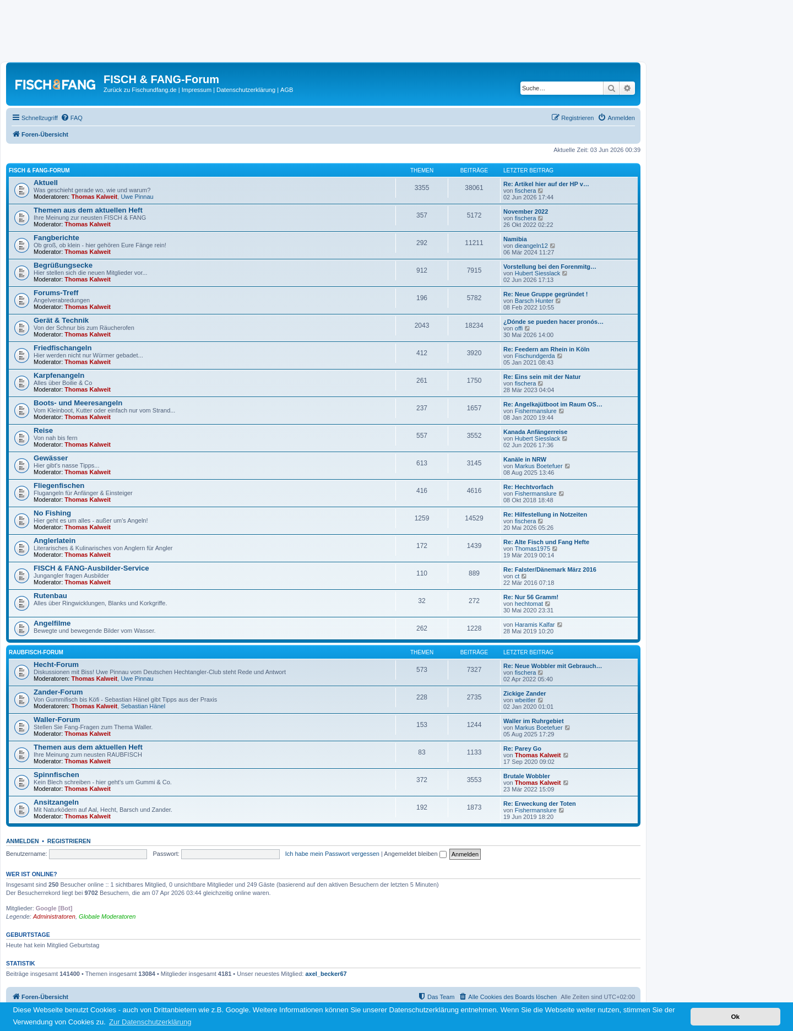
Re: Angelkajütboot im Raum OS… (552, 404)
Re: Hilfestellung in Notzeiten (545, 514)
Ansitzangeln (56, 802)
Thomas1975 (532, 548)
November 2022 (525, 211)
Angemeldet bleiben (415, 853)
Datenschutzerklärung (245, 89)
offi (519, 328)
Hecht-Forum (56, 664)
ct (517, 576)
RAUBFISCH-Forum (36, 652)
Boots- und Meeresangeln (78, 403)
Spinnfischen (56, 774)
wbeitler (525, 700)
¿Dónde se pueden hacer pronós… (553, 321)
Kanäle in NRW (524, 459)
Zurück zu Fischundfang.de (140, 89)
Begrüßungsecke (63, 265)
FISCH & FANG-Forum (39, 170)
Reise (43, 430)
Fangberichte (56, 238)
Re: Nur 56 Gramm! (530, 597)
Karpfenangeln (59, 375)
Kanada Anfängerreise (535, 431)
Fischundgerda (535, 355)
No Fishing (52, 513)
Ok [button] (735, 1016)
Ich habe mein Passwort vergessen (332, 853)
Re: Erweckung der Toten (539, 803)
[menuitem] (72, 117)
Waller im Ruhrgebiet (533, 721)
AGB (286, 89)
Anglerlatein (54, 540)
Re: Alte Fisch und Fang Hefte (546, 542)
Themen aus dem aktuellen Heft (88, 210)
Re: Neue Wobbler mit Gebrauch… (552, 666)
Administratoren (54, 916)
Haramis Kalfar (535, 624)
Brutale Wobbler (526, 776)
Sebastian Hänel (143, 706)
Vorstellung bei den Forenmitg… (549, 266)
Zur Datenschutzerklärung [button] (150, 1022)
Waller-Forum (57, 719)
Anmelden (22, 841)
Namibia (515, 239)
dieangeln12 (531, 245)
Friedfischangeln (63, 348)
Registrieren (69, 841)
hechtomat (529, 603)
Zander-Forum (58, 692)
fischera (525, 190)
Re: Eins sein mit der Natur (542, 376)
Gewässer (51, 458)
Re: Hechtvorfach (528, 487)
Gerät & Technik (61, 320)
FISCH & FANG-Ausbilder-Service (91, 568)
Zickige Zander (524, 693)
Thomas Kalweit (95, 196)
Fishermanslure (536, 411)
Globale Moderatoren (107, 916)
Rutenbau (50, 596)
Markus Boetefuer (539, 466)
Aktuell (46, 182)
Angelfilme (52, 623)
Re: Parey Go (522, 748)
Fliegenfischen (59, 485)
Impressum (196, 89)
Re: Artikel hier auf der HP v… (546, 184)
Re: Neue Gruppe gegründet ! (545, 294)
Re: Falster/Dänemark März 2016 (549, 569)
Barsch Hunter (534, 300)
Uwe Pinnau (137, 196)
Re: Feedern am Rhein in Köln (546, 349)
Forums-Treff (56, 293)
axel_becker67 (325, 973)
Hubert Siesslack (538, 273)
